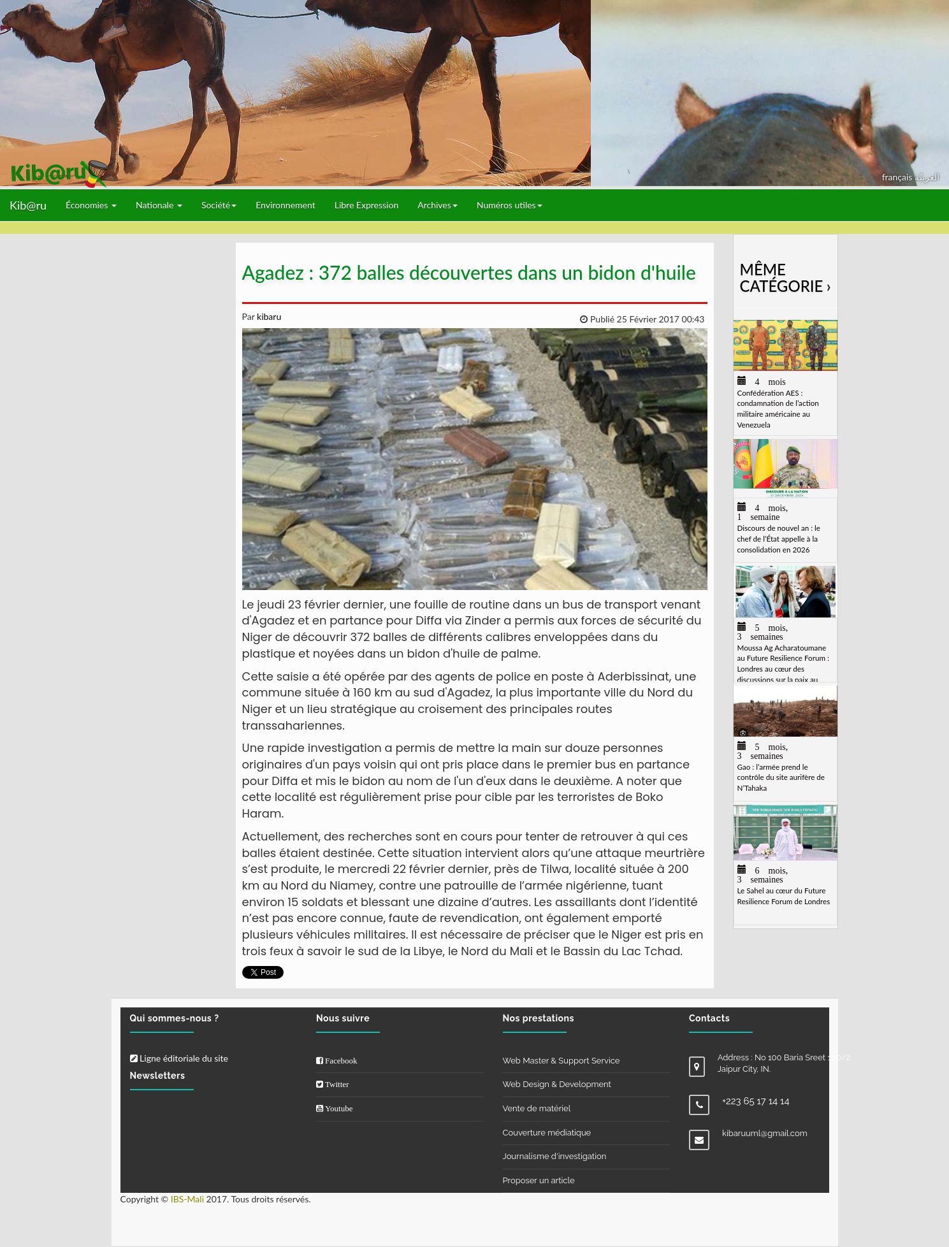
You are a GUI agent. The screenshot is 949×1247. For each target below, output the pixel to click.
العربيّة (927, 176)
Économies (91, 204)
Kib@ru (28, 205)
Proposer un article (539, 1180)
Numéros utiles (509, 204)
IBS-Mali (187, 1198)
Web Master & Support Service (561, 1060)
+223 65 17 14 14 (756, 1101)
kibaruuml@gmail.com (765, 1133)
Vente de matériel (537, 1108)
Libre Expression (367, 204)
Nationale (159, 204)
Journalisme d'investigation (555, 1156)
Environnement (285, 204)
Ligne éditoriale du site (179, 1058)
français (898, 176)
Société (218, 204)
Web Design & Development (557, 1084)
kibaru (267, 316)
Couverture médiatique (547, 1132)
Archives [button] (437, 204)
